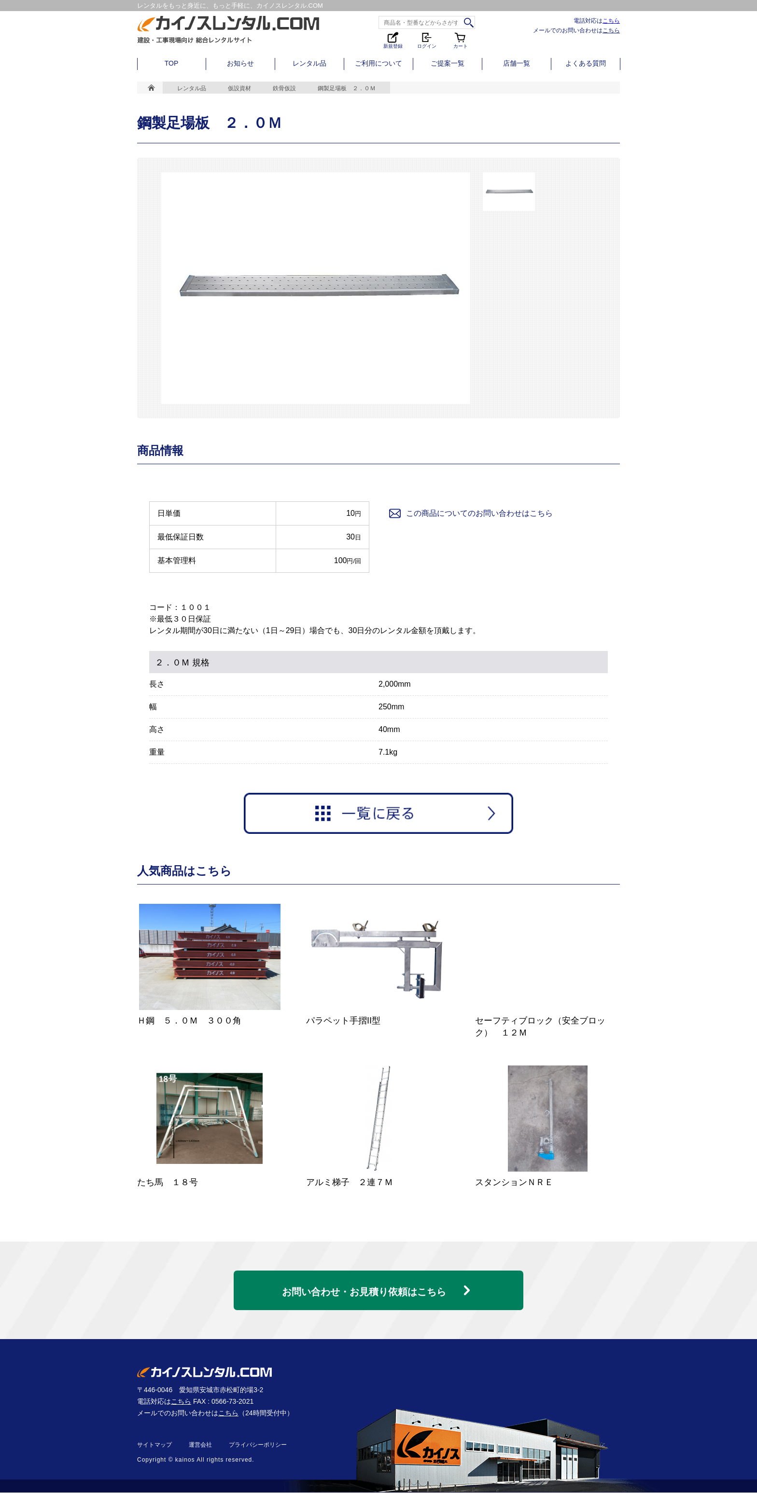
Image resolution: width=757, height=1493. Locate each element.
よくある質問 (585, 63)
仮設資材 (239, 88)
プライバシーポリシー (258, 1445)
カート (460, 39)
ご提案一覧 (447, 63)
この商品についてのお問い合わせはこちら (470, 513)
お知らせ (240, 63)
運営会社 (200, 1445)
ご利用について (378, 63)
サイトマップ (154, 1445)
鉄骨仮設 (284, 88)
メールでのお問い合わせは (576, 30)
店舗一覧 (516, 63)
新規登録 (392, 39)
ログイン (426, 39)
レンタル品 (309, 63)
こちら (611, 20)
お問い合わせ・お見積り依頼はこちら (364, 1288)
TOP (172, 63)
